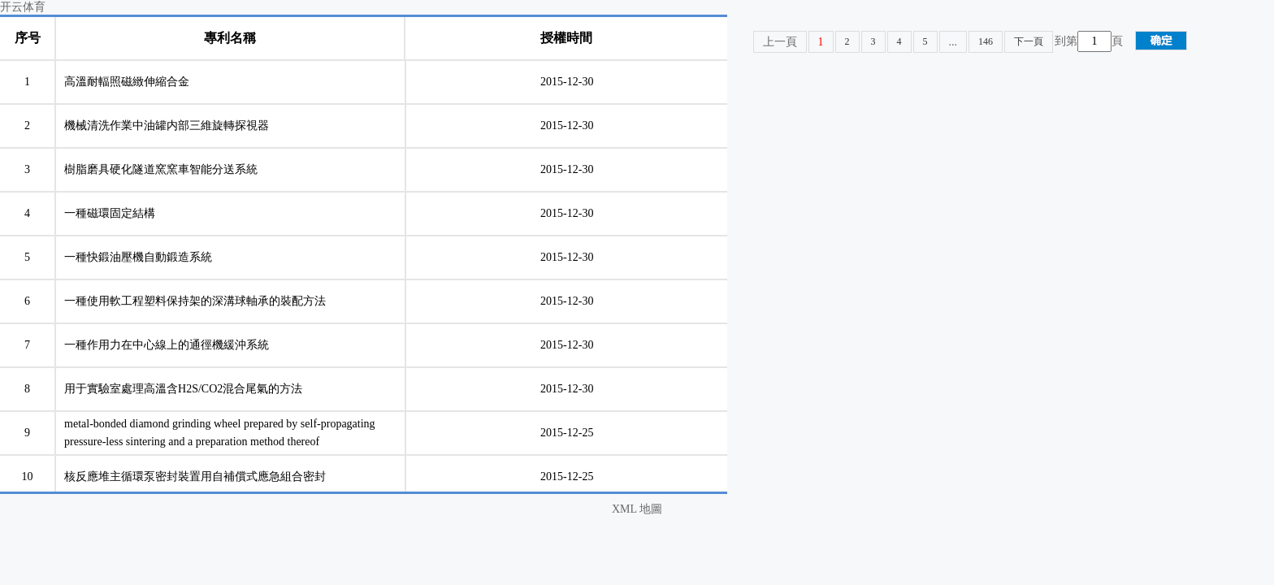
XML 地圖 (637, 509)
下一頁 (1028, 41)
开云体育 (23, 7)
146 (985, 41)
